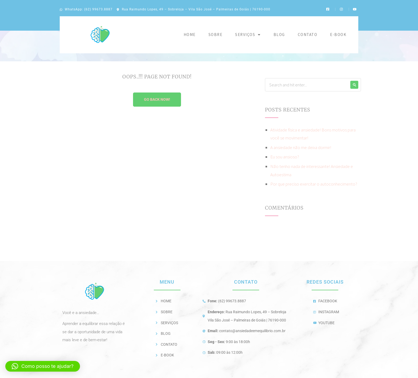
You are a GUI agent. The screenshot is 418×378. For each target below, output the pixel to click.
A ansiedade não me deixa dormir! (300, 147)
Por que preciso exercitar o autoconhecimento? (313, 184)
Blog (279, 34)
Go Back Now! (157, 99)
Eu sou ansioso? (284, 157)
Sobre (215, 34)
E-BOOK (338, 34)
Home (190, 34)
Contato (307, 34)
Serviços (248, 34)
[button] (42, 366)
